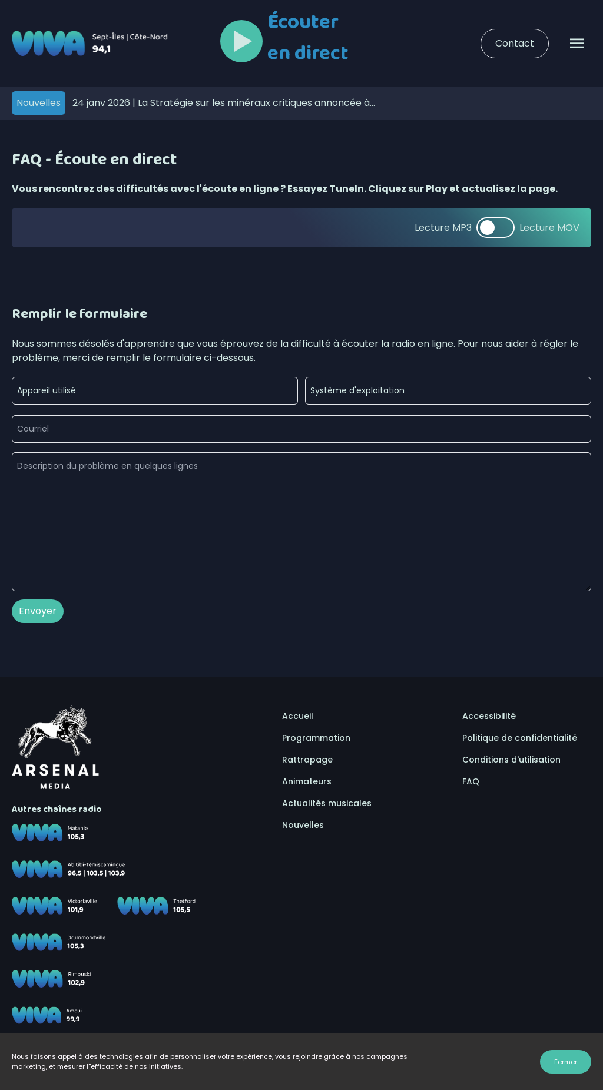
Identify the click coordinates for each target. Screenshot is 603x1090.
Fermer (565, 1061)
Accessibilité (489, 716)
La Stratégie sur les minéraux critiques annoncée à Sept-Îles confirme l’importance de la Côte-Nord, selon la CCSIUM (225, 102)
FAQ (470, 781)
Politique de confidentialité (519, 738)
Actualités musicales (327, 803)
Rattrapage (307, 760)
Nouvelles (303, 825)
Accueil (297, 716)
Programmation (316, 738)
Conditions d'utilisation (511, 760)
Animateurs (307, 781)
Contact (514, 43)
